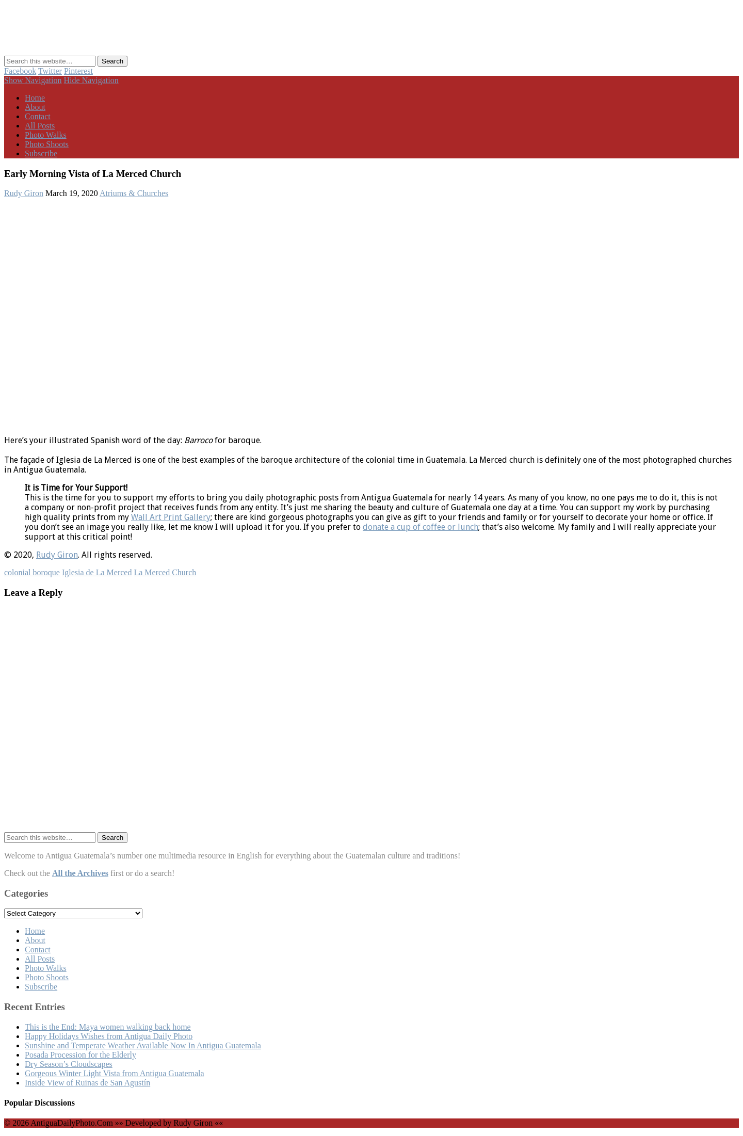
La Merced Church (165, 572)
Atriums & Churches (134, 193)
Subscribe (41, 153)
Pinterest (78, 71)
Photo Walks (46, 135)
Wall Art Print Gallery (171, 517)
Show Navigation (33, 80)
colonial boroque (32, 572)
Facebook (20, 71)
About (35, 107)
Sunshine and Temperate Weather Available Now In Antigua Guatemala (143, 1045)
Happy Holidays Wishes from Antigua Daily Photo (108, 1036)
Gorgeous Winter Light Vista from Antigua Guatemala (114, 1073)
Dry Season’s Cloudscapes (68, 1064)
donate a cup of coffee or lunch (420, 527)
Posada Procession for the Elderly (80, 1054)
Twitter (50, 71)
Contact (38, 116)
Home (35, 97)
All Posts (40, 125)
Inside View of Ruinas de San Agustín (87, 1082)
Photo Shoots (47, 144)
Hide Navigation (91, 80)
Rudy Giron (23, 193)
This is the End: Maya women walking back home (108, 1027)
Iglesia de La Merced (97, 572)
